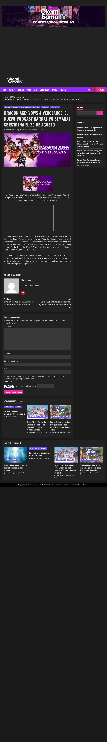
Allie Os (7, 416)
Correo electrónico (11, 361)
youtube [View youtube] (97, 89)
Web (5, 369)
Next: (54, 303)
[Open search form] (89, 90)
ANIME (29, 90)
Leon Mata (8, 473)
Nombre (8, 353)
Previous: (21, 302)
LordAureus (31, 432)
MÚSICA (54, 90)
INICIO (4, 90)
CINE (35, 90)
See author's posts (31, 285)
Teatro (63, 90)
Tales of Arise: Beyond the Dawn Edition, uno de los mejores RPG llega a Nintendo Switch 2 (36, 426)
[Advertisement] (24, 51)
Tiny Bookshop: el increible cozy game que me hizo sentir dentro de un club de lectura (60, 426)
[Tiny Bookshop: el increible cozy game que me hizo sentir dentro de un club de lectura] (60, 412)
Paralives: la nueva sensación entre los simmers (14, 412)
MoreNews (74, 485)
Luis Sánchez (55, 432)
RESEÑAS (21, 90)
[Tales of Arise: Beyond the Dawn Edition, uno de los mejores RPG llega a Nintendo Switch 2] (37, 412)
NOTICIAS (12, 90)
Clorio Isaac (10, 130)
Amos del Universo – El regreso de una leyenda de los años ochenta (90, 128)
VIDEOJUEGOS (44, 90)
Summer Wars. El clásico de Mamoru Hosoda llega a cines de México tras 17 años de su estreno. (89, 162)
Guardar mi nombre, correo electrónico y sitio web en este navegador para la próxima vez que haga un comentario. (35, 377)
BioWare (7, 107)
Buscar (80, 107)
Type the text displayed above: (25, 386)
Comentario (9, 326)
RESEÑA (18, 407)
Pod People (45, 107)
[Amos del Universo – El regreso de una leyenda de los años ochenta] (15, 455)
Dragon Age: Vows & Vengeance (21, 107)
